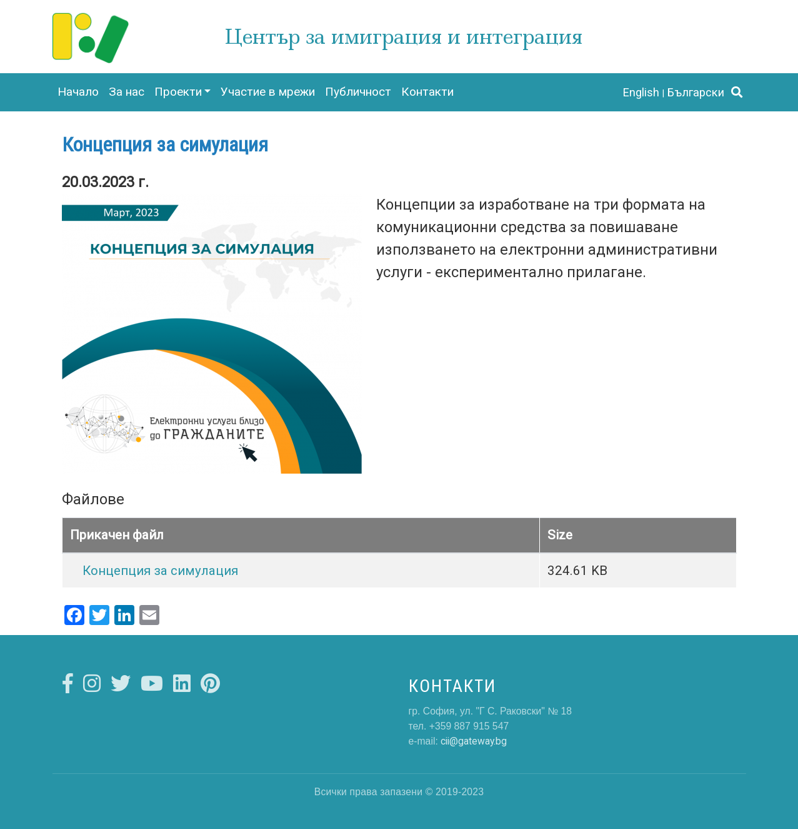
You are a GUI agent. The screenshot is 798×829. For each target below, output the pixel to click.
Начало (78, 91)
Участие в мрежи (268, 91)
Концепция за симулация (160, 570)
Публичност (358, 91)
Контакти (427, 91)
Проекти (178, 91)
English (640, 92)
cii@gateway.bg (474, 741)
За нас (126, 91)
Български (695, 92)
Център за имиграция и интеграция (403, 37)
